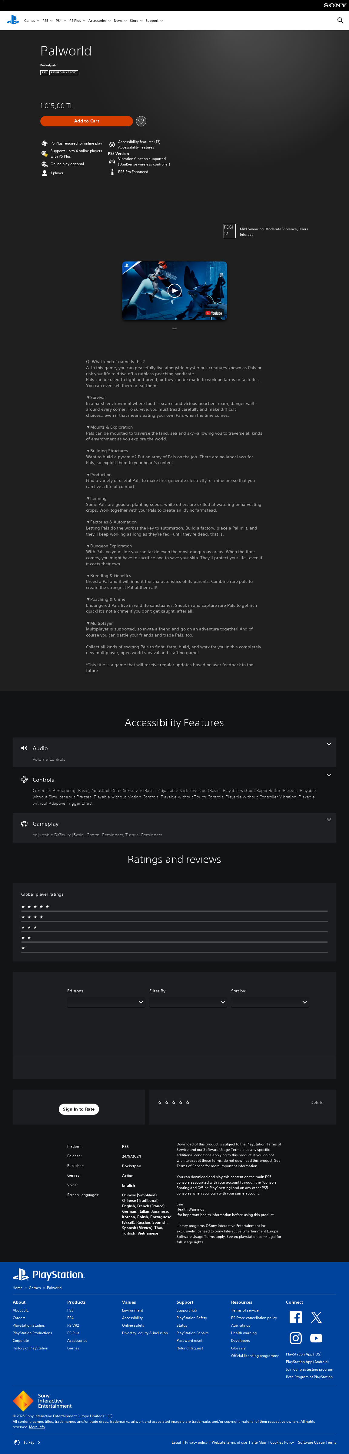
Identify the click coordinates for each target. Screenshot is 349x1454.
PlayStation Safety (192, 1317)
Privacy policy (196, 1442)
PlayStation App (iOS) (303, 1354)
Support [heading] (185, 1302)
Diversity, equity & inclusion (145, 1332)
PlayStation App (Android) (307, 1361)
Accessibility (132, 1317)
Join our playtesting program (309, 1369)
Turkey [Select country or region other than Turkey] (27, 1442)
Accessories (97, 20)
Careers (19, 1317)
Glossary (238, 1348)
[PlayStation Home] (13, 20)
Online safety (133, 1325)
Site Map (258, 1442)
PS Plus (75, 20)
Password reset (189, 1340)
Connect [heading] (294, 1302)
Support (152, 20)
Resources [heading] (241, 1302)
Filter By (157, 991)
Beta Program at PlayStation (309, 1376)
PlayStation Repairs (193, 1332)
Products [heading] (76, 1302)
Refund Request (190, 1348)
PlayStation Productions (32, 1332)
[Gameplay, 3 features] (174, 828)
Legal (176, 1442)
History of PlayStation (30, 1348)
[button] (136, 147)
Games (29, 20)
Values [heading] (129, 1302)
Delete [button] (317, 1102)
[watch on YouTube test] (213, 313)
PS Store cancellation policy (254, 1317)
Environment (132, 1310)
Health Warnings (190, 1209)
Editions (75, 991)
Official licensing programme (255, 1355)
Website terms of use (229, 1442)
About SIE (20, 1310)
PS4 (59, 20)
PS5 (45, 20)
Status (182, 1325)
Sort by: (239, 991)
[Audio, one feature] (174, 752)
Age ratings (240, 1325)
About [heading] (19, 1302)
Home (18, 1287)
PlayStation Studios (29, 1325)
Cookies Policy (282, 1442)
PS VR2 (73, 1325)
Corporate (21, 1340)
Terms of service (245, 1310)
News (118, 20)
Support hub (187, 1310)
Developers (240, 1340)
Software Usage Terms (317, 1442)
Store (134, 20)
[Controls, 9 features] (174, 790)
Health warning (244, 1332)
